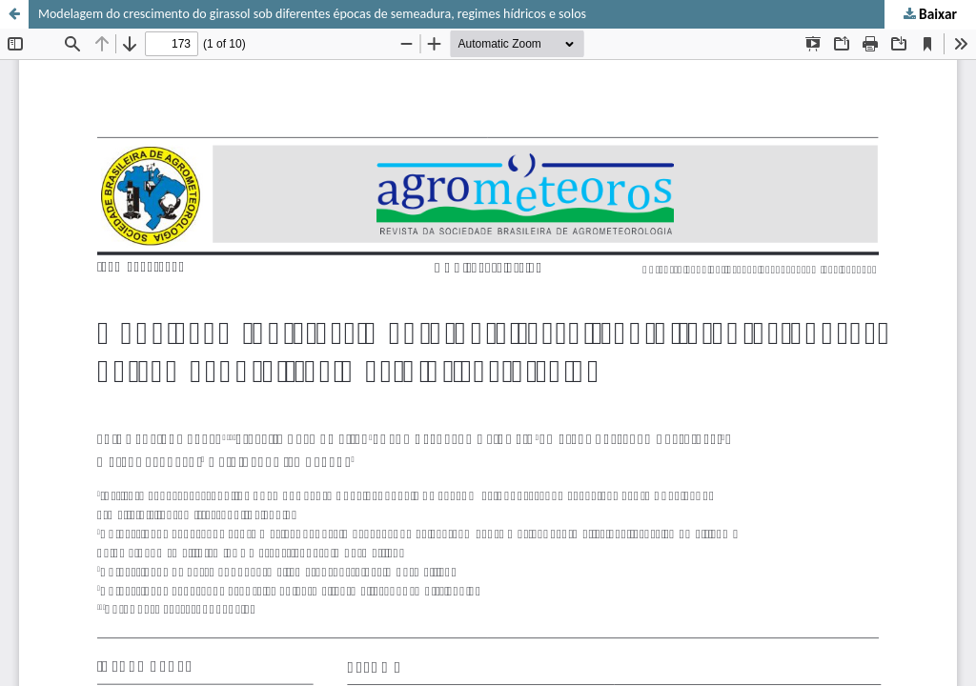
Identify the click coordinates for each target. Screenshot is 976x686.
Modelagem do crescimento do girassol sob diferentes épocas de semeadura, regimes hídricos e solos (312, 14)
